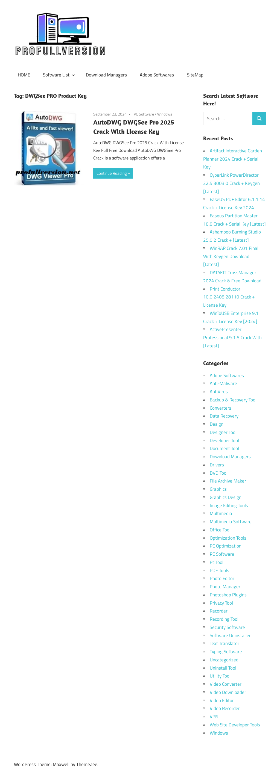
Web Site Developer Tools (235, 724)
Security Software (227, 627)
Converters (220, 408)
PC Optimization (225, 545)
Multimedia (221, 513)
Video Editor (222, 700)
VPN (214, 716)
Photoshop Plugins (228, 594)
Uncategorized (224, 659)
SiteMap (195, 74)
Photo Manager (225, 586)
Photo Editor (222, 578)
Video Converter (225, 684)
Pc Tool (216, 562)
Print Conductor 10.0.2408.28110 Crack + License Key (229, 297)
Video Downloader (228, 692)
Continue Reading (112, 173)
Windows (164, 114)
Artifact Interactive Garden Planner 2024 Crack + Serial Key (232, 159)
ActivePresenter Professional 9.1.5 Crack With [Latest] (232, 337)
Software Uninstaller (230, 635)
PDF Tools (219, 570)
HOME (24, 74)
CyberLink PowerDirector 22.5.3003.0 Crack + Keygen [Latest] (231, 183)
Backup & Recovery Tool (233, 399)
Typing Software (226, 651)
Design (216, 424)
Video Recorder (225, 708)
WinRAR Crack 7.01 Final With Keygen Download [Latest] (230, 256)
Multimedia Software (231, 521)
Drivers (217, 464)
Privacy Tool (221, 603)
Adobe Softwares (157, 74)
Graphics (218, 489)
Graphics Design (225, 497)
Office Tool (220, 529)
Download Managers (106, 74)
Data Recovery (224, 415)
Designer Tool (223, 432)
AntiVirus (219, 391)
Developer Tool (224, 440)
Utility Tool (220, 675)
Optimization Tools (228, 538)
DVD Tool (219, 473)
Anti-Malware (223, 383)
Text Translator (224, 643)
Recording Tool (224, 619)
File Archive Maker (228, 480)
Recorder (219, 610)
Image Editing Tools (229, 505)
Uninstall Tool (223, 667)
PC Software (144, 114)
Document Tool (224, 448)
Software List (59, 74)
